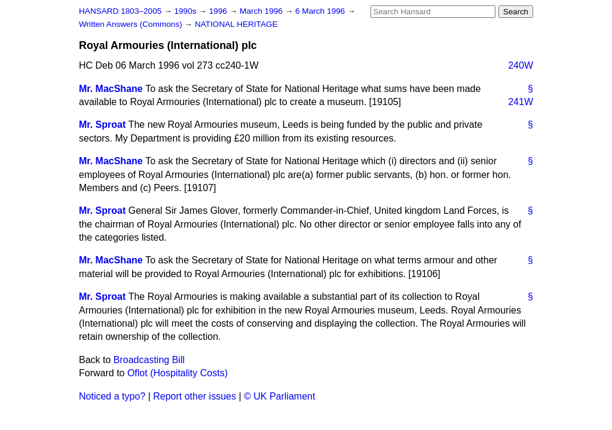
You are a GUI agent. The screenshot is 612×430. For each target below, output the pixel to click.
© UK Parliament (279, 396)
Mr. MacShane (111, 89)
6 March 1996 (321, 11)
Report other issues (194, 396)
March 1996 (262, 11)
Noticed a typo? (112, 396)
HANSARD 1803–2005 (120, 11)
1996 (219, 11)
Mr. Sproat (102, 124)
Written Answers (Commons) (132, 24)
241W (520, 102)
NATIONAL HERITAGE (236, 24)
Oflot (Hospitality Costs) (177, 373)
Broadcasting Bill (149, 360)
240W (520, 65)
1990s (186, 11)
